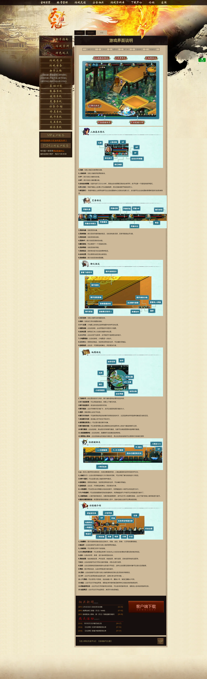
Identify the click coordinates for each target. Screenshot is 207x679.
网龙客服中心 (58, 151)
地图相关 (115, 49)
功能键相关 (153, 49)
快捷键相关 (139, 49)
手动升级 (53, 78)
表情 (84, 416)
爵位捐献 (83, 187)
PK (83, 479)
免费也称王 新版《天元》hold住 (94, 611)
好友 (81, 552)
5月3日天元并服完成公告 (93, 623)
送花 (127, 190)
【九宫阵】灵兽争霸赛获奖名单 (95, 627)
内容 (101, 33)
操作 (136, 489)
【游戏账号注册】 (105, 641)
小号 (82, 579)
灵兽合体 (102, 184)
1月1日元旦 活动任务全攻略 (92, 607)
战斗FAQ (62, 81)
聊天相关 (126, 49)
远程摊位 (83, 342)
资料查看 (62, 75)
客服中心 (163, 2)
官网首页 (45, 2)
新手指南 (55, 39)
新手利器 (62, 78)
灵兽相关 (104, 49)
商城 (110, 590)
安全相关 (98, 2)
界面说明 (53, 75)
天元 (59, 19)
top (160, 641)
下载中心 (137, 2)
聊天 (97, 398)
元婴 (125, 541)
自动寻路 (83, 335)
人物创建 (45, 75)
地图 (81, 318)
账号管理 (62, 2)
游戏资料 (55, 46)
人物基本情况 (90, 49)
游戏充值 (81, 2)
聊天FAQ (53, 81)
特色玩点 (55, 52)
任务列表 (45, 78)
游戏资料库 (117, 2)
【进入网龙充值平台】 (88, 641)
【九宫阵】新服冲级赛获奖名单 (95, 631)
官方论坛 (152, 2)
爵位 (130, 187)
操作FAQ (45, 81)
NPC (81, 325)
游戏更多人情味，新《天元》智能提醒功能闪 (98, 614)
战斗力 (85, 475)
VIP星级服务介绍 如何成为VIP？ (53, 140)
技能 (136, 472)
